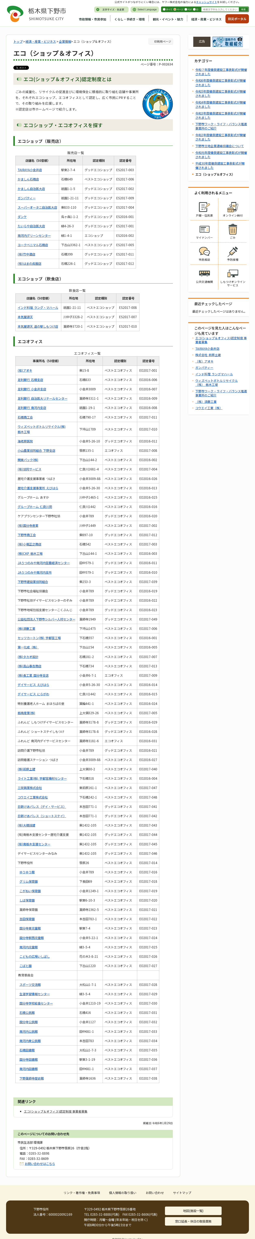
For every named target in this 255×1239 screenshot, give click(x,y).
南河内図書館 (28, 1068)
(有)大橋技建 (26, 825)
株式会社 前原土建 (208, 355)
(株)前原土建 (26, 769)
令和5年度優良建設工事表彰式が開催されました (220, 93)
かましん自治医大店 (31, 188)
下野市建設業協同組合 (33, 581)
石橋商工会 (25, 417)
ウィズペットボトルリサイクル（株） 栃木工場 (216, 382)
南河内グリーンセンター (34, 235)
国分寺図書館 (28, 1059)
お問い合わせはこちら (40, 1163)
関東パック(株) (28, 459)
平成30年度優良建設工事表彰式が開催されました (219, 165)
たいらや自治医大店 (31, 226)
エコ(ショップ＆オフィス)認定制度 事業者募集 (221, 340)
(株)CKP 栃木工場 (30, 553)
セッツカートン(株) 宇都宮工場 (39, 638)
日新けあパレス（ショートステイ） (42, 816)
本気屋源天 (25, 317)
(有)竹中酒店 (26, 254)
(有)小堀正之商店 (29, 544)
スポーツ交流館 (30, 984)
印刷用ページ (162, 41)
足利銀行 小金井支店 (32, 389)
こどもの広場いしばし (34, 956)
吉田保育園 (27, 919)
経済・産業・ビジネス (206, 19)
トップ (17, 41)
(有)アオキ (25, 370)
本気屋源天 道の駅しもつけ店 (38, 326)
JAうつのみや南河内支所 (35, 572)
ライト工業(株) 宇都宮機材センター (42, 778)
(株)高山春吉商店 (29, 666)
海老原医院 (25, 441)
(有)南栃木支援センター (34, 844)
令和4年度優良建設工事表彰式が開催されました (220, 104)
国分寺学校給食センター (36, 1003)
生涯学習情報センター (34, 994)
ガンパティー (27, 198)
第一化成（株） (28, 647)
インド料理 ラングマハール (214, 374)
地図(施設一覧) (193, 1210)
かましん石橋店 (28, 179)
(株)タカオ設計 (28, 656)
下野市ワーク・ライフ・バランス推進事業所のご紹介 (221, 126)
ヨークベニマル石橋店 (33, 245)
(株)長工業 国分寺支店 (33, 675)
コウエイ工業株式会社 (33, 797)
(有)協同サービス (29, 469)
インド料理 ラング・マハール (38, 307)
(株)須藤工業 (26, 628)
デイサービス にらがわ (33, 694)
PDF (190, 9)
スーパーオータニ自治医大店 (37, 207)
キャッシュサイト (206, 2)
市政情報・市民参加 (92, 19)
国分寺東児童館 (30, 928)
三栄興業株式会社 (30, 787)
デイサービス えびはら (33, 684)
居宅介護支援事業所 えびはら (38, 488)
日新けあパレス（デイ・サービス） (42, 806)
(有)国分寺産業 (28, 525)
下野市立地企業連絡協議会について (219, 146)
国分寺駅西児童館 (31, 937)
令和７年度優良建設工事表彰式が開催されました (221, 71)
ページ (180, 9)
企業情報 (65, 41)
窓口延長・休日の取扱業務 (193, 1221)
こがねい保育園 (30, 891)
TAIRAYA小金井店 (30, 169)
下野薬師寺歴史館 (31, 1078)
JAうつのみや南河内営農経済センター (44, 562)
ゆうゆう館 (27, 872)
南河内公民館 (28, 1031)
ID (197, 9)
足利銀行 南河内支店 (32, 407)
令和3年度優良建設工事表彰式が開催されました (220, 115)
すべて (169, 9)
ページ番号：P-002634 (157, 64)
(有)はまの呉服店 (29, 263)
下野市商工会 (27, 535)
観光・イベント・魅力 (168, 19)
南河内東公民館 (30, 1040)
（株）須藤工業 (206, 401)
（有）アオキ (204, 361)
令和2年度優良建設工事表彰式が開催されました (220, 137)
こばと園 (25, 965)
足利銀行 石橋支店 (30, 379)
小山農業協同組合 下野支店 (36, 450)
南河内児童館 (28, 947)
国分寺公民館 (28, 1022)
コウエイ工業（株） (208, 408)
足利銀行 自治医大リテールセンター (42, 398)
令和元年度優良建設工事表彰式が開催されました (221, 154)
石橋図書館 (27, 1050)
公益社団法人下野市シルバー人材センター (46, 619)
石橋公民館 (27, 1012)
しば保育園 (27, 900)
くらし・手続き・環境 (129, 19)
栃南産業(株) (26, 713)
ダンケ (22, 216)
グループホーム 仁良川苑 (35, 506)
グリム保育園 (28, 881)
